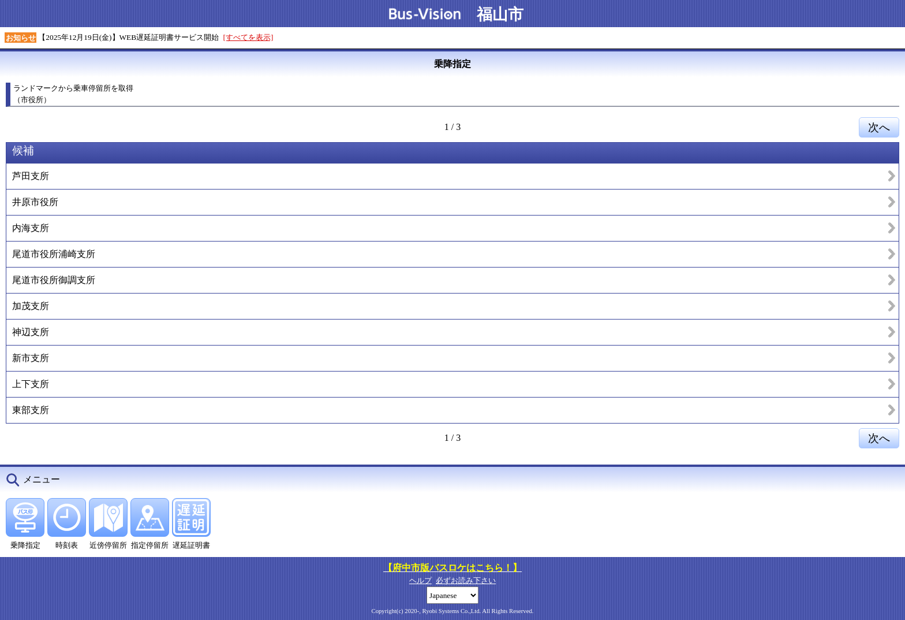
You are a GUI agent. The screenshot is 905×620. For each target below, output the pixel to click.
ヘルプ (420, 580)
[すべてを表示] (248, 37)
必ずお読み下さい (466, 580)
